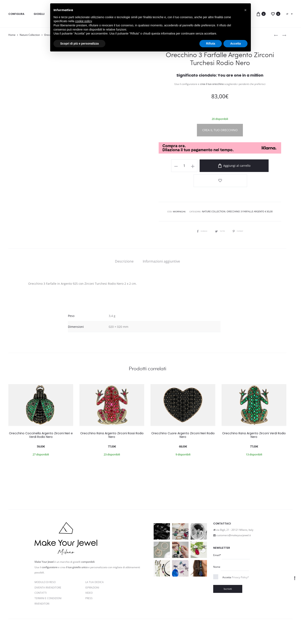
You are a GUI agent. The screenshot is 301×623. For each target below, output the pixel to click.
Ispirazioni (92, 570)
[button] (245, 10)
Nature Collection (30, 35)
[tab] (124, 243)
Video (89, 575)
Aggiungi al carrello (228, 166)
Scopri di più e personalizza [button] (79, 43)
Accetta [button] (235, 43)
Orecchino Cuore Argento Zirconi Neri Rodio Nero (183, 417)
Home (11, 35)
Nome (216, 549)
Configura (16, 14)
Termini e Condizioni (47, 580)
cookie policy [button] (83, 21)
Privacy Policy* (240, 560)
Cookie (138, 611)
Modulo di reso (45, 564)
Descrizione (124, 243)
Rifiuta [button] (210, 43)
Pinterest (241, 213)
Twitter (220, 213)
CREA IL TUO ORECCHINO (220, 130)
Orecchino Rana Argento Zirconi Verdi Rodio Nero (254, 417)
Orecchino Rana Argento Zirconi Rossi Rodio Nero (112, 417)
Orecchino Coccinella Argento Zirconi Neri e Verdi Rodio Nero (41, 417)
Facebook (197, 213)
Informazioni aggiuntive (161, 243)
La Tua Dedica (94, 564)
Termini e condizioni (119, 611)
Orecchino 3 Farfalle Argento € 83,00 (248, 194)
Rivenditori (41, 586)
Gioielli (39, 14)
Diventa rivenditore (47, 570)
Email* (217, 537)
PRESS (89, 580)
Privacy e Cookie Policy (90, 611)
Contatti (40, 575)
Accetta (235, 560)
